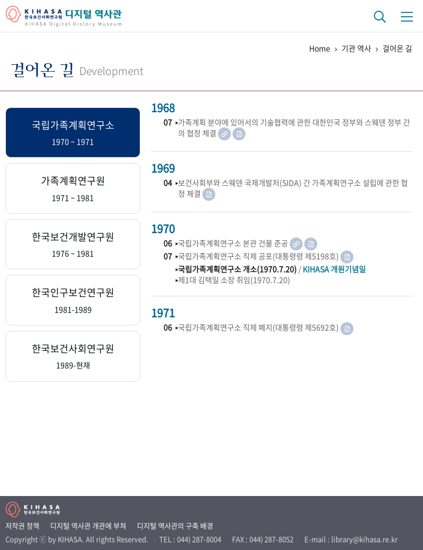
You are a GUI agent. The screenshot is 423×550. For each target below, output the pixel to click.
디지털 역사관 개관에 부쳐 (88, 525)
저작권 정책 (22, 525)
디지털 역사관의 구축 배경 (175, 525)
